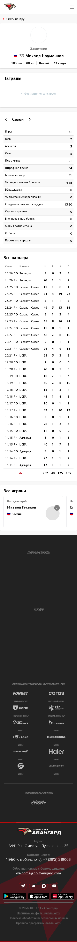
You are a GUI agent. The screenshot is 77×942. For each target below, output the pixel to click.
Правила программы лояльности (38, 923)
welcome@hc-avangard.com (38, 873)
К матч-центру (15, 19)
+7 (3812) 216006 (57, 859)
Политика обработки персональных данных (38, 918)
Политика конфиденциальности (38, 913)
